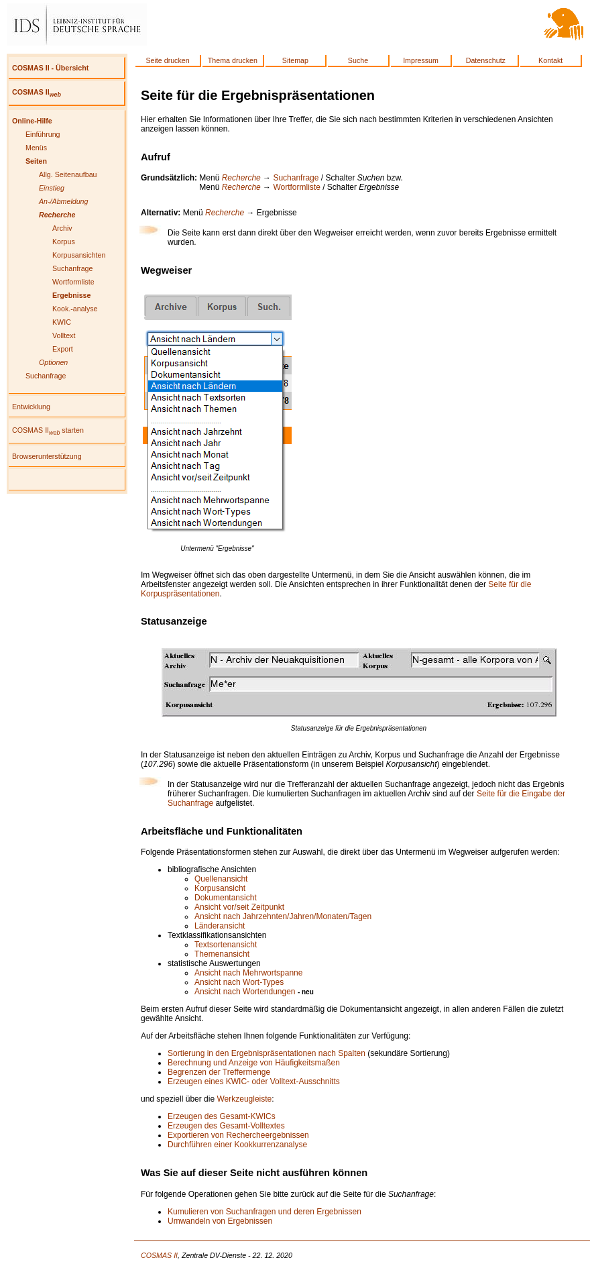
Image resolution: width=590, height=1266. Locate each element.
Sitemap (295, 60)
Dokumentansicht (225, 897)
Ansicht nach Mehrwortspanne (248, 973)
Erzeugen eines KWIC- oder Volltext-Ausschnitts (254, 1081)
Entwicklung (31, 407)
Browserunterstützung (47, 456)
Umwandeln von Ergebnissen (220, 1221)
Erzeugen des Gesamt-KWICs (222, 1116)
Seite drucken (167, 60)
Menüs (36, 148)
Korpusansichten (78, 255)
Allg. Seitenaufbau (68, 174)
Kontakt (550, 60)
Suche (358, 60)
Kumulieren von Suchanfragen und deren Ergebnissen (264, 1211)
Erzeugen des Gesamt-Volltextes (226, 1125)
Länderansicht (219, 926)
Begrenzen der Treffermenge (219, 1072)
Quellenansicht (220, 879)
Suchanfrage (72, 268)
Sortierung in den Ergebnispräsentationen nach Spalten (266, 1053)
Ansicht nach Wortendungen (245, 991)
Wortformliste (73, 282)
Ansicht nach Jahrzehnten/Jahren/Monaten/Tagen (282, 916)
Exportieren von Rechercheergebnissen (238, 1135)
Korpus (63, 242)
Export (62, 349)
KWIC (61, 322)
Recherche (241, 177)
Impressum (420, 60)
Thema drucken (232, 60)
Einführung (42, 134)
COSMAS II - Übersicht (50, 68)
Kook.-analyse (75, 309)
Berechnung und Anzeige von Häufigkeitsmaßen (254, 1062)
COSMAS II (36, 92)
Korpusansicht (219, 888)
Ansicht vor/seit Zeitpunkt (239, 907)
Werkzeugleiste (244, 1099)
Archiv (62, 228)
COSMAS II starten (48, 430)
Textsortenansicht (225, 944)
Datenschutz (486, 60)
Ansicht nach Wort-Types (239, 982)
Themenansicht (221, 954)
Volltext (63, 335)
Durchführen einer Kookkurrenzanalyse (237, 1144)
